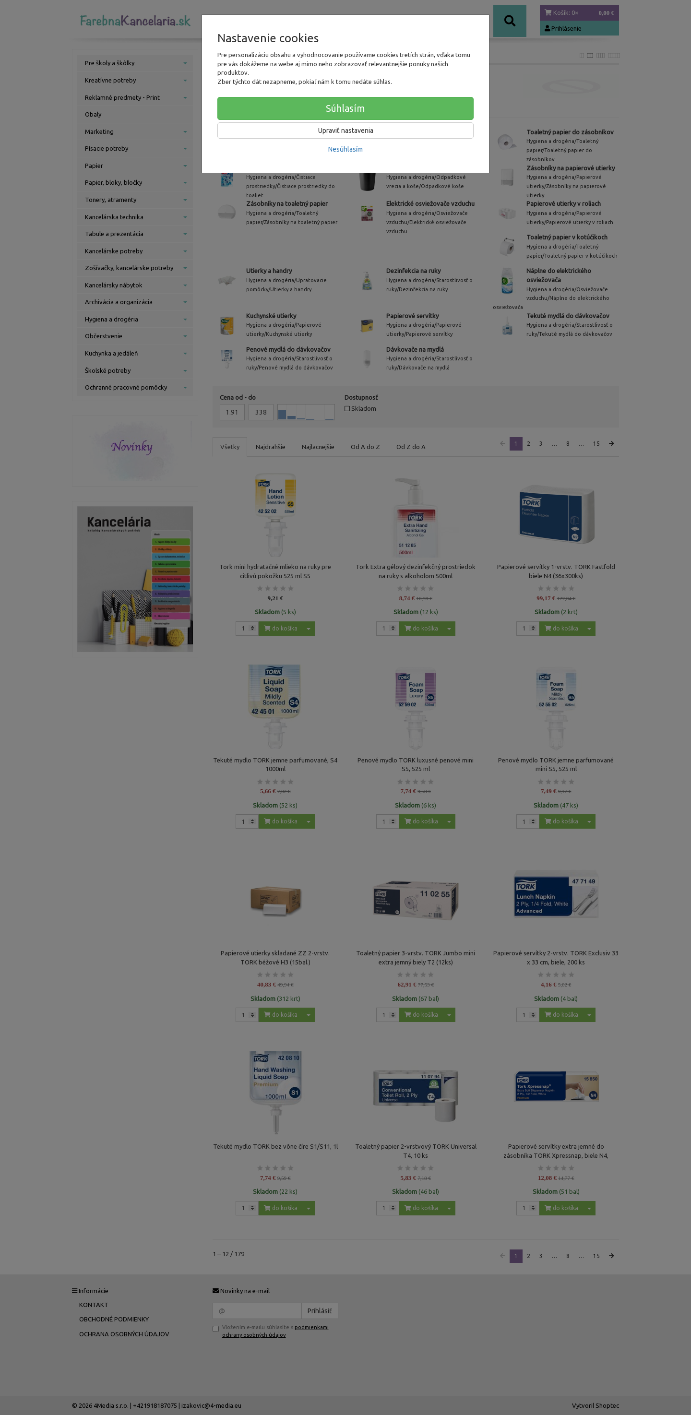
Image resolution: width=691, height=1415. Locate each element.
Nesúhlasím (345, 149)
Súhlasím (345, 108)
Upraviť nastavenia (345, 130)
